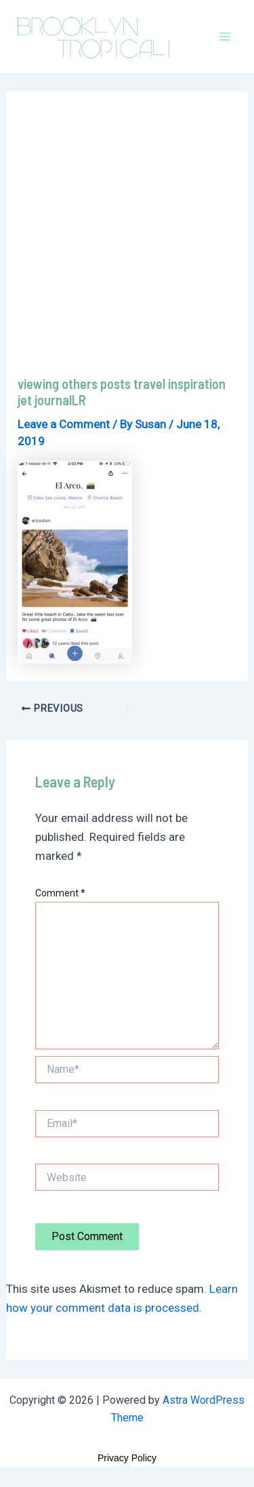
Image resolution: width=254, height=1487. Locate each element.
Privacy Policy (127, 1457)
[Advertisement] (127, 242)
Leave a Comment (64, 424)
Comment (60, 893)
